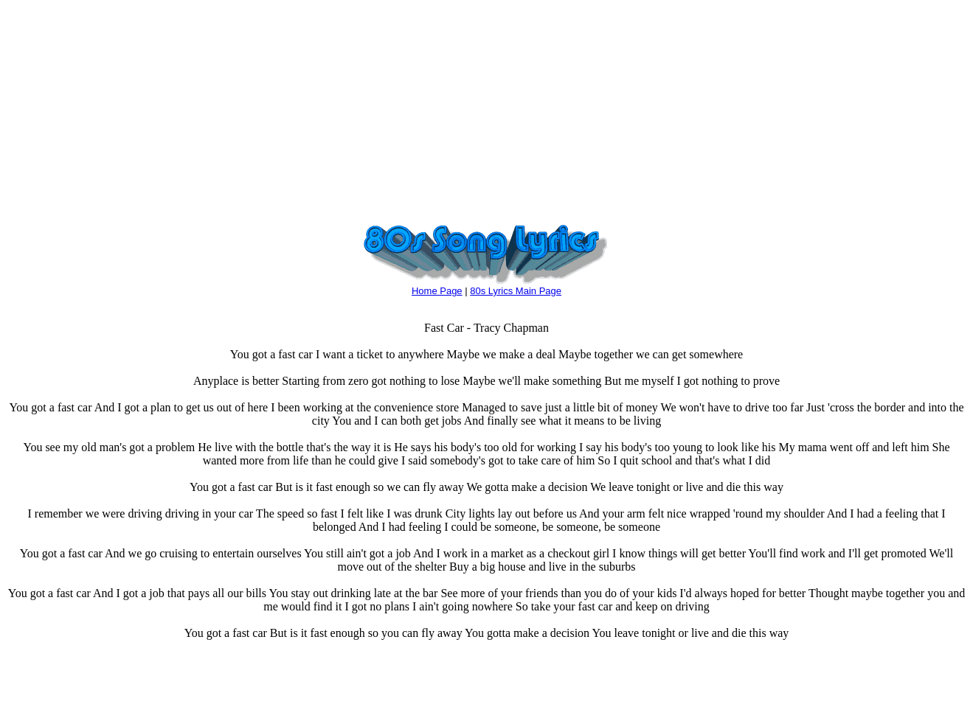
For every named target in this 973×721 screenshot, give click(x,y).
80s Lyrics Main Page (515, 290)
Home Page (437, 290)
